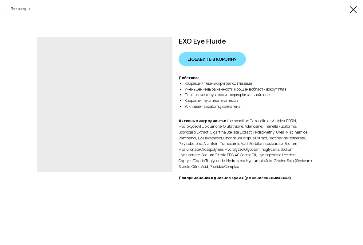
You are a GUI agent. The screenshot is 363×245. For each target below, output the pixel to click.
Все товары (20, 8)
